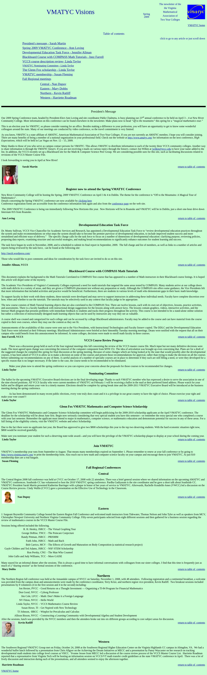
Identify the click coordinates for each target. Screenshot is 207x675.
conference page (120, 203)
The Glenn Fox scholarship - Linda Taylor (48, 70)
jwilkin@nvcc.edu (161, 149)
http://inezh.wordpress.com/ (15, 253)
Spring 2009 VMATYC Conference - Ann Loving (53, 48)
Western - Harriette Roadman (58, 97)
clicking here (85, 200)
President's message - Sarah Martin (44, 43)
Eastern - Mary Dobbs (54, 88)
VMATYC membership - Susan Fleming (47, 74)
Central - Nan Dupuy (53, 84)
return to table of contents (191, 166)
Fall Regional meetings (36, 79)
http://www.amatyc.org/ (140, 137)
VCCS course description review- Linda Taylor (51, 61)
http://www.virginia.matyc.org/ (17, 454)
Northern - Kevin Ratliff (55, 93)
